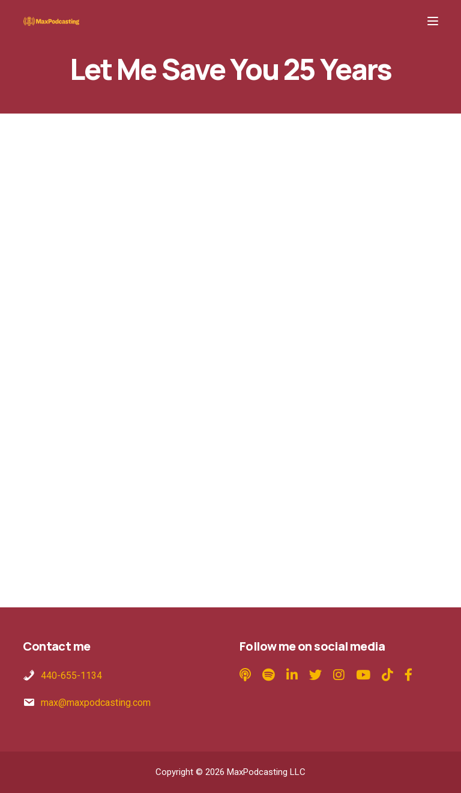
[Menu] (432, 21)
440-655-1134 (71, 675)
